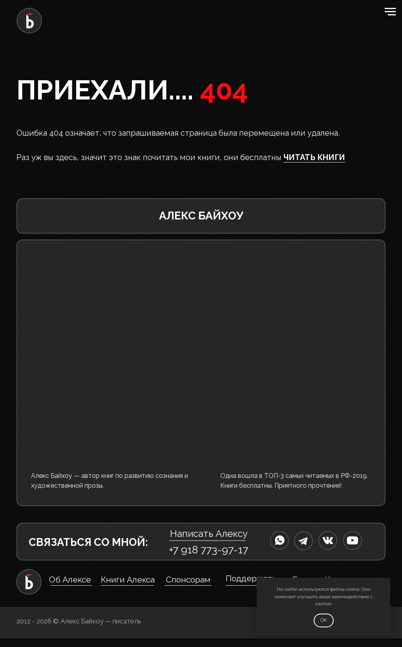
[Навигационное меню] (390, 12)
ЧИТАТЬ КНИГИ (314, 157)
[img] (279, 540)
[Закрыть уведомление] (384, 584)
